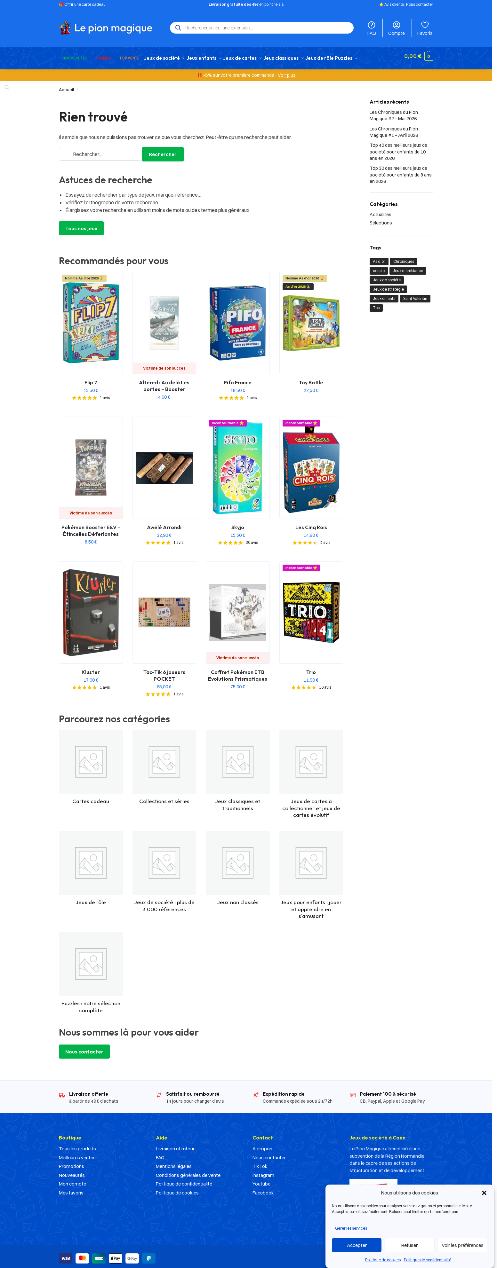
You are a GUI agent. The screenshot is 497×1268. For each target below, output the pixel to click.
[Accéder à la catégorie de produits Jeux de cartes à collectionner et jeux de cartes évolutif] (311, 770)
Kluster (91, 668)
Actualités (380, 211)
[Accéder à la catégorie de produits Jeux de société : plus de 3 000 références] (164, 868)
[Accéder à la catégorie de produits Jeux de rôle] (91, 864)
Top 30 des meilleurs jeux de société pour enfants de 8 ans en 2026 (401, 171)
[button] (484, 1193)
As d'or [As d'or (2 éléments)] (379, 257)
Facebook (263, 1189)
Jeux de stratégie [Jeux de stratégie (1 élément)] (388, 285)
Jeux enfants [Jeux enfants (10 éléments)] (384, 295)
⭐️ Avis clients (391, 4)
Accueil (66, 86)
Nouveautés (72, 1172)
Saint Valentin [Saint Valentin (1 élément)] (415, 295)
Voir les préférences (463, 1245)
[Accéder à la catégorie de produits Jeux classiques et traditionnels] (238, 767)
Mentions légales (174, 1163)
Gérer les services (351, 1228)
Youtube (261, 1180)
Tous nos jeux (81, 225)
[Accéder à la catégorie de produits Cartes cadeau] (91, 763)
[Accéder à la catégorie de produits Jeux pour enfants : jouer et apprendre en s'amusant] (311, 871)
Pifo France (238, 379)
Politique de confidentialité (427, 1259)
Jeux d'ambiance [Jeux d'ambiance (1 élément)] (408, 267)
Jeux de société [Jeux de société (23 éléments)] (387, 276)
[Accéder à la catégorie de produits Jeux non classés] (238, 864)
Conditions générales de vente (188, 1172)
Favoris (425, 28)
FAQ (371, 28)
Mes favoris (71, 1189)
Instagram (263, 1172)
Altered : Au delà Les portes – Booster (164, 382)
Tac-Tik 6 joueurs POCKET (164, 671)
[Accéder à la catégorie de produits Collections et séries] (164, 763)
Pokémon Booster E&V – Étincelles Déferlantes (90, 527)
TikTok (260, 1163)
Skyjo (237, 524)
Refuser (409, 1245)
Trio (311, 668)
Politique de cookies (383, 1259)
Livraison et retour (175, 1145)
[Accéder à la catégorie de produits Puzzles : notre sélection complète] (91, 969)
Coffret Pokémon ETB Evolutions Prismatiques (237, 671)
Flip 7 (90, 379)
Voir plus (287, 71)
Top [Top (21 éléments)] (376, 304)
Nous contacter (419, 4)
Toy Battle (311, 379)
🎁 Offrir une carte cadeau (82, 4)
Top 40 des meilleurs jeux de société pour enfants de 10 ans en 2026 (398, 148)
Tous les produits (77, 1145)
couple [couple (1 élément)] (379, 267)
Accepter (357, 1245)
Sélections (381, 219)
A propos (262, 1145)
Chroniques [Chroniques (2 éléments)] (403, 257)
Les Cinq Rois (311, 524)
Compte (396, 28)
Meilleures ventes (77, 1154)
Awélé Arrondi (164, 524)
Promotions (71, 1163)
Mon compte (72, 1180)
